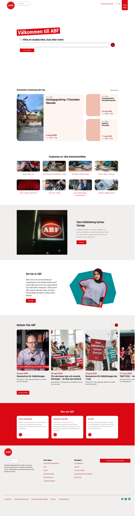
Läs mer (81, 242)
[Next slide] (116, 325)
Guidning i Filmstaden (105, 124)
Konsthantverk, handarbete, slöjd (54, 174)
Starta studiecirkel (25, 419)
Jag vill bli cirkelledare (49, 480)
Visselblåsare (8, 499)
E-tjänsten (53, 499)
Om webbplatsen (78, 463)
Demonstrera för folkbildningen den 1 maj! (101, 377)
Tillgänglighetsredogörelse (21, 499)
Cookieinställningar (64, 499)
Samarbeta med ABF (61, 419)
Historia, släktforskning (106, 193)
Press (45, 466)
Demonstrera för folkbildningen (31, 376)
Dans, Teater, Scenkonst (28, 193)
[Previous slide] (112, 325)
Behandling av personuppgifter (40, 499)
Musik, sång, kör (28, 174)
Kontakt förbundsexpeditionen (51, 463)
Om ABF (30, 301)
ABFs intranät (78, 477)
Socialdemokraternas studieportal (83, 473)
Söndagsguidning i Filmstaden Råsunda (63, 101)
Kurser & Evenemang (107, 3)
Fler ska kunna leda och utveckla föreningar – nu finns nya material (66, 377)
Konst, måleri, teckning (106, 174)
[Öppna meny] (125, 5)
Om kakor (76, 466)
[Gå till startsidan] (11, 5)
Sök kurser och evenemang (115, 460)
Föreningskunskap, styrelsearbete (80, 194)
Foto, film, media (54, 193)
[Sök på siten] (118, 4)
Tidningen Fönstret (79, 470)
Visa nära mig (114, 90)
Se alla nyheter (23, 392)
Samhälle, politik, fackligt (80, 174)
